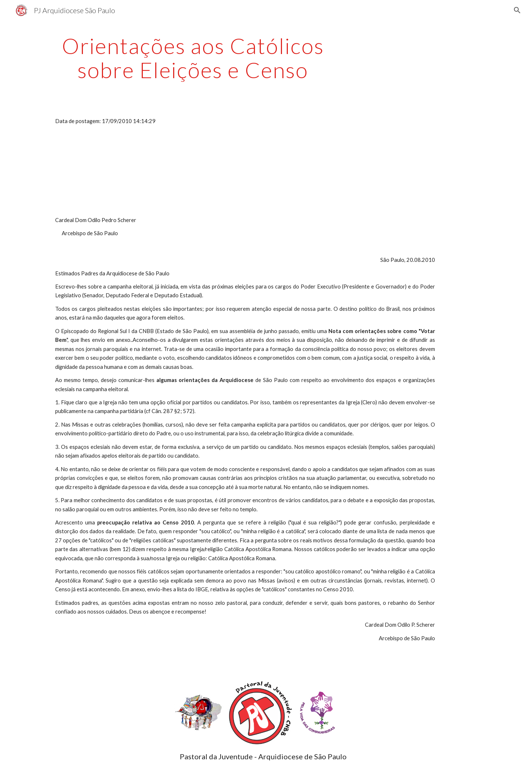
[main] (192, 58)
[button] (517, 10)
